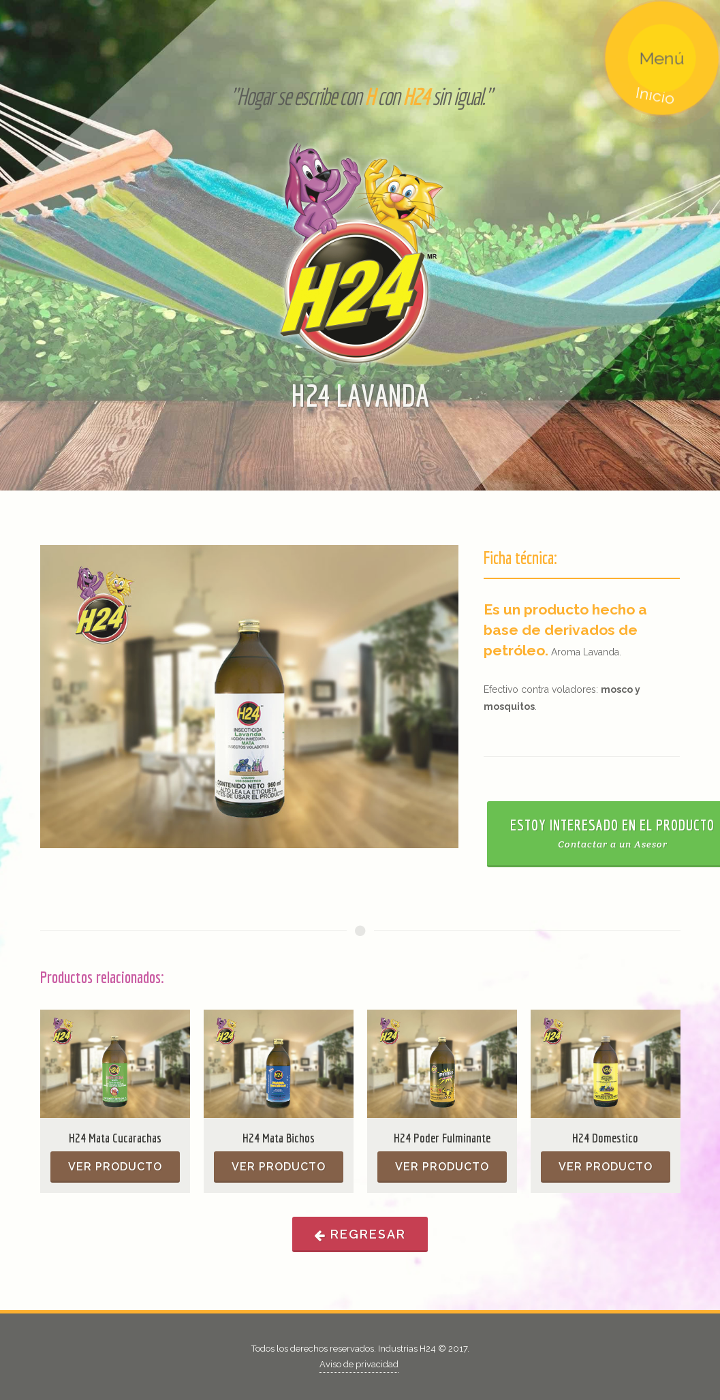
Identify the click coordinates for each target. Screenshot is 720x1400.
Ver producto (115, 1166)
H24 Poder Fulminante (442, 1137)
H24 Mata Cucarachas (115, 1137)
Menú (655, 64)
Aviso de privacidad (358, 1364)
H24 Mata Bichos (278, 1137)
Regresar (360, 1234)
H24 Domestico (605, 1137)
